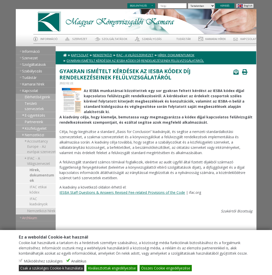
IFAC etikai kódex (38, 190)
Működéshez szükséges (43, 261)
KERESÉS (224, 5)
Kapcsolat (248, 39)
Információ (49, 39)
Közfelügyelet (36, 128)
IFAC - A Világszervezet (38, 161)
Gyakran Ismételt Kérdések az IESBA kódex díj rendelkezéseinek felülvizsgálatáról (135, 61)
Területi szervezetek (34, 106)
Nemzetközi (34, 134)
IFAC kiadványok (39, 201)
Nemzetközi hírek (41, 210)
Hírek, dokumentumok (42, 175)
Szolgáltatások (114, 39)
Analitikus (78, 261)
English (248, 5)
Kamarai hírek (215, 39)
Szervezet (79, 39)
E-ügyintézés (35, 115)
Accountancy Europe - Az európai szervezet (41, 146)
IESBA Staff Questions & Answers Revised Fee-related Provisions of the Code (122, 192)
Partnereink (34, 121)
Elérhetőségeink (37, 97)
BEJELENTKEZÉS (138, 5)
